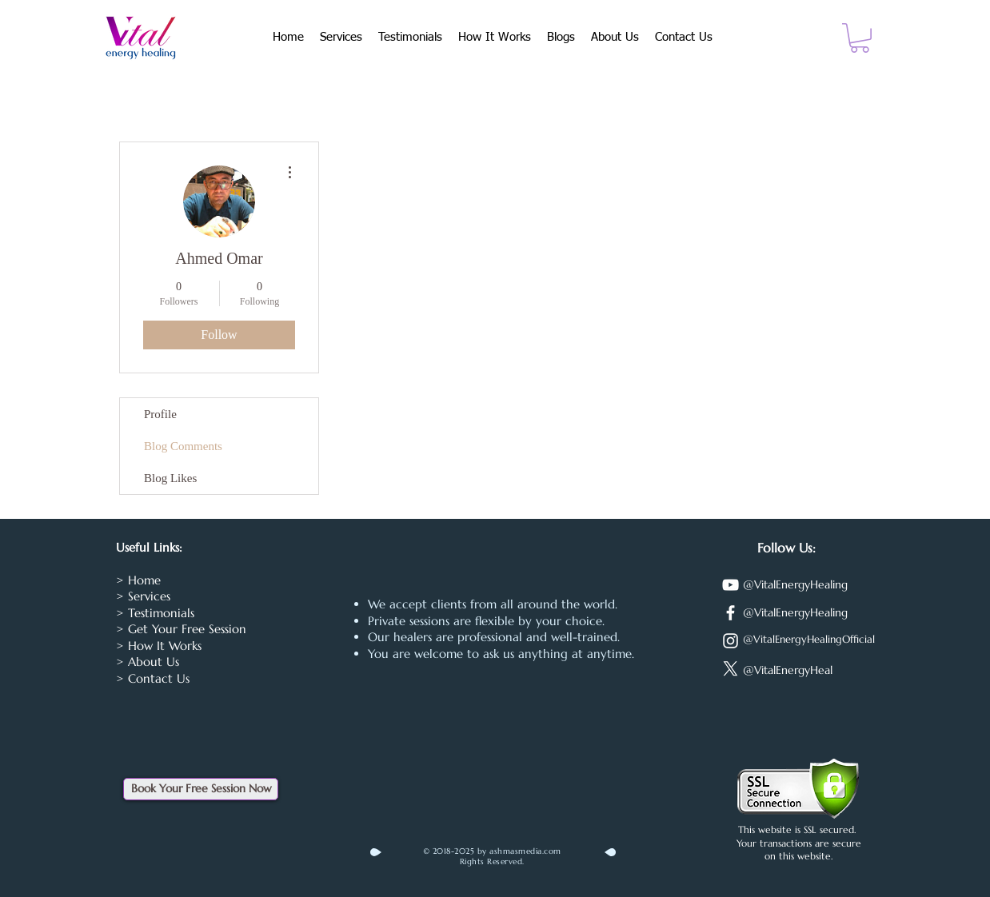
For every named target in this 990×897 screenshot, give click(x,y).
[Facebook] (731, 613)
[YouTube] (731, 585)
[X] (731, 669)
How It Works (165, 645)
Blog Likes (170, 478)
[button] (859, 38)
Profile (160, 414)
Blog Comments (183, 446)
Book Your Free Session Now (201, 788)
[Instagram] (731, 641)
